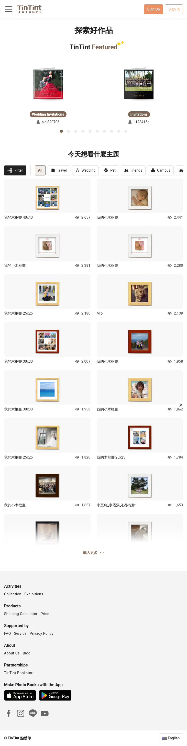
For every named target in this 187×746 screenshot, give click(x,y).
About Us (12, 653)
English (174, 738)
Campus (160, 170)
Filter (15, 170)
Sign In (174, 9)
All (40, 170)
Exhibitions (33, 594)
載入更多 (93, 552)
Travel (59, 170)
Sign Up (153, 9)
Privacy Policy (41, 633)
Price (45, 614)
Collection (12, 594)
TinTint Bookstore (19, 673)
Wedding (85, 170)
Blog (26, 653)
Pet (110, 170)
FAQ (7, 633)
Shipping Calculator (21, 614)
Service (20, 633)
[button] (48, 84)
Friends (133, 170)
